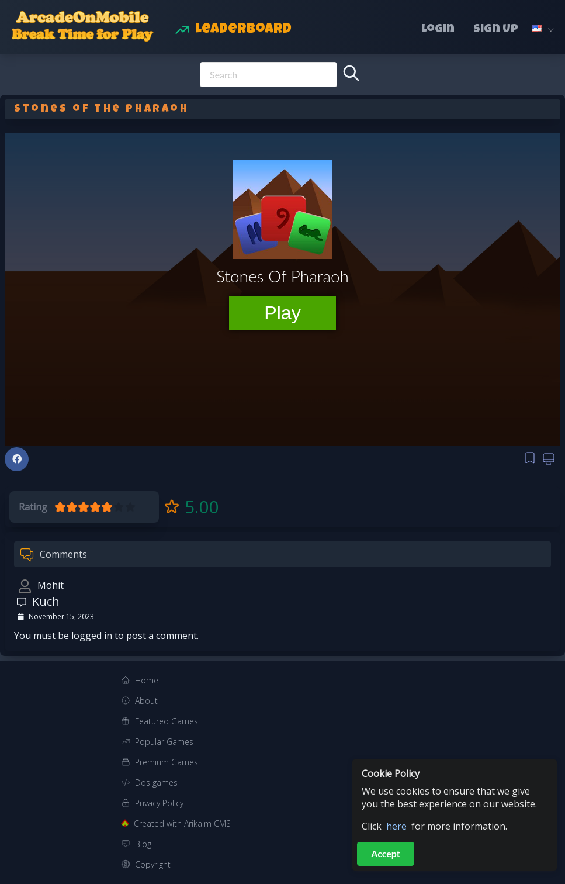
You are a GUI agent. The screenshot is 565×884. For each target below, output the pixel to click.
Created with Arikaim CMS (182, 823)
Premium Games (166, 762)
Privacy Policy (159, 803)
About (146, 700)
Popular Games (164, 741)
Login (438, 30)
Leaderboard (243, 30)
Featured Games (166, 721)
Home (146, 680)
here (396, 826)
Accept (385, 853)
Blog (143, 844)
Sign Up (495, 30)
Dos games (156, 782)
